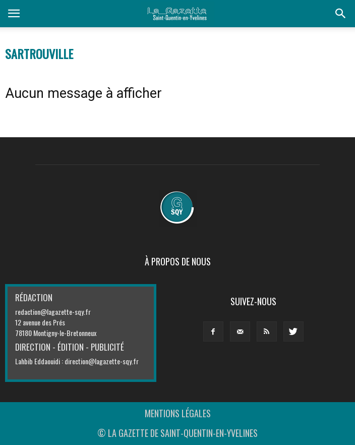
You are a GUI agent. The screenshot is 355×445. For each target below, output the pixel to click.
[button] (341, 13)
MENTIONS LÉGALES (178, 413)
